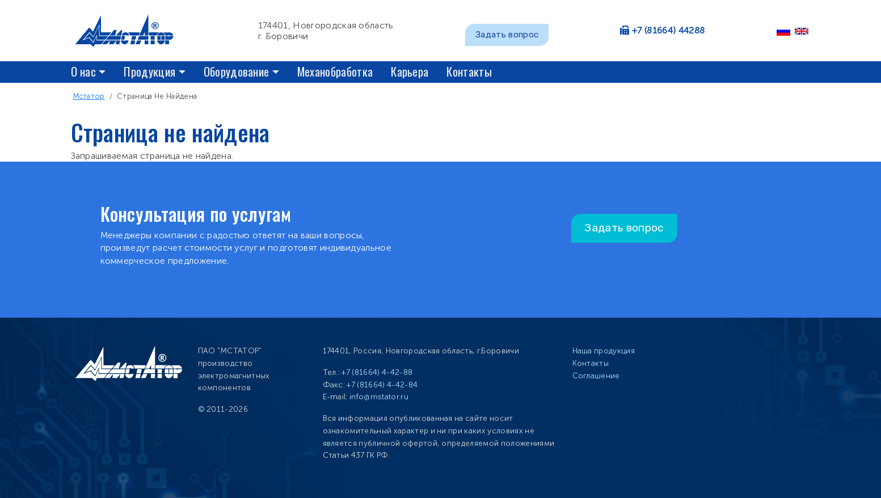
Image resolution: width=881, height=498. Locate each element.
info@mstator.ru (378, 397)
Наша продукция (603, 351)
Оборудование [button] (236, 71)
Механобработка (335, 71)
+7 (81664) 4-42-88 (377, 372)
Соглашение (596, 376)
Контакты (469, 71)
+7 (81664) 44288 (668, 30)
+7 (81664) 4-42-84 (382, 385)
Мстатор (89, 96)
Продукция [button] (149, 71)
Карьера (409, 71)
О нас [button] (83, 71)
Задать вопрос (506, 34)
